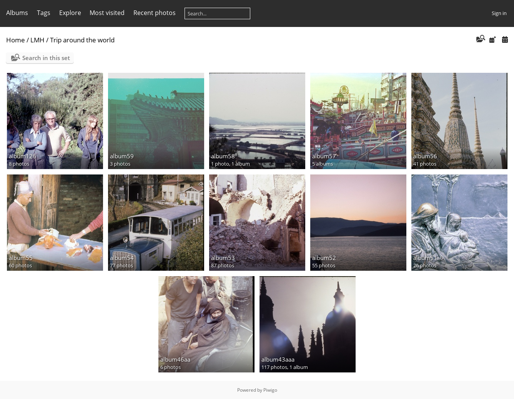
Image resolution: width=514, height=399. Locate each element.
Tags (43, 12)
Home (15, 39)
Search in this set (46, 58)
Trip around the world (82, 39)
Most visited (107, 12)
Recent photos (154, 12)
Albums (17, 12)
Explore (70, 12)
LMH (37, 39)
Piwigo (270, 390)
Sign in (499, 13)
